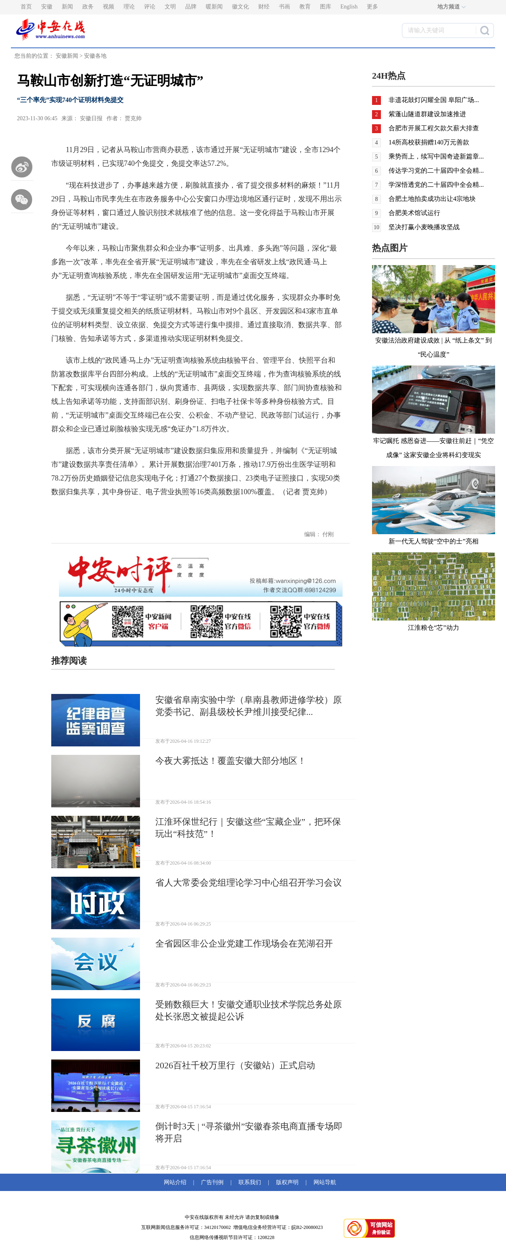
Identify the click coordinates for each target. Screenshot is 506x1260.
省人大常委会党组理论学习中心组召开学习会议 (248, 883)
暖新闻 (214, 7)
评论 (149, 7)
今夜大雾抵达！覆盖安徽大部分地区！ (230, 761)
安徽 (46, 7)
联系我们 (250, 1182)
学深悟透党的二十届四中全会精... (436, 184)
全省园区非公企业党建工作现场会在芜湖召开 (244, 943)
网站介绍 (176, 1182)
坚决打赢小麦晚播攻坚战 (424, 227)
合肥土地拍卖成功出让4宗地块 (432, 198)
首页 (26, 7)
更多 (372, 7)
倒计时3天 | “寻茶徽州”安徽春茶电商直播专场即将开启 (249, 1132)
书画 (284, 7)
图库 (325, 7)
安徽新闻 (67, 56)
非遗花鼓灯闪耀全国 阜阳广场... (434, 99)
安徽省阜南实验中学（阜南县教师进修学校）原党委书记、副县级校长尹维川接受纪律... (248, 706)
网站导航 (323, 1182)
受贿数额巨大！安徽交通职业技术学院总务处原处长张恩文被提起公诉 (248, 1010)
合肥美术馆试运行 (414, 212)
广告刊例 (212, 1182)
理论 (129, 7)
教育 (305, 7)
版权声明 (287, 1182)
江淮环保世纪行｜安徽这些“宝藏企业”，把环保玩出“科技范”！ (248, 828)
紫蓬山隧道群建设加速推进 (427, 114)
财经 (264, 7)
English (349, 7)
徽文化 (240, 7)
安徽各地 (95, 56)
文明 (170, 7)
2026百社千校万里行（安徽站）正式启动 (235, 1065)
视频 (108, 7)
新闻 (67, 7)
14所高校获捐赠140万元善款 (429, 142)
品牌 (191, 7)
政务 (88, 7)
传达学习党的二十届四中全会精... (436, 170)
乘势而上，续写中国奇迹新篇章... (436, 156)
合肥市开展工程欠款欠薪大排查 (434, 128)
